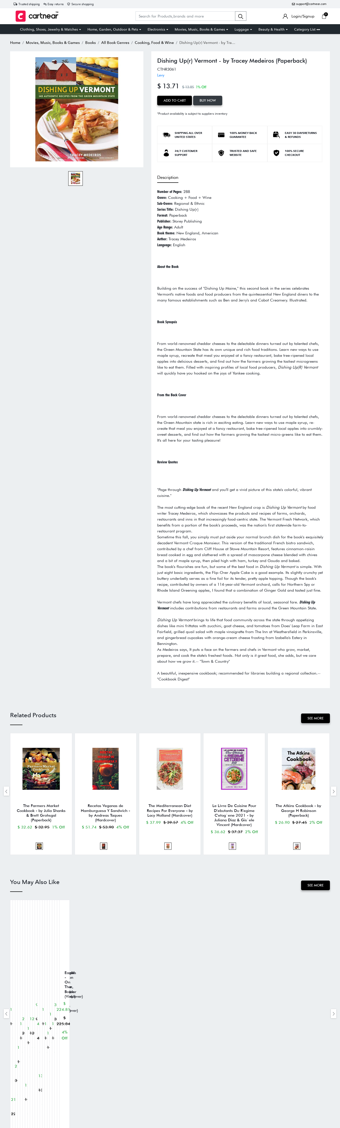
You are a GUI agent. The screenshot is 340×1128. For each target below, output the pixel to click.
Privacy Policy (113, 1087)
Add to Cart (175, 100)
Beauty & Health (271, 29)
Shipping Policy (115, 1065)
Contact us (181, 1087)
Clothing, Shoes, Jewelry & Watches (49, 29)
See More (315, 718)
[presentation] (6, 791)
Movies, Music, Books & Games (200, 29)
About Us (180, 1065)
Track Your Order (186, 1072)
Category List (307, 29)
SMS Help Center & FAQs (122, 1094)
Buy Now (208, 100)
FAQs (178, 1080)
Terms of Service (115, 1080)
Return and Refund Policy (121, 1072)
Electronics (156, 29)
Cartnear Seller (184, 1094)
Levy (160, 75)
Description (167, 177)
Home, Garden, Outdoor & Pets (112, 29)
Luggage (242, 29)
